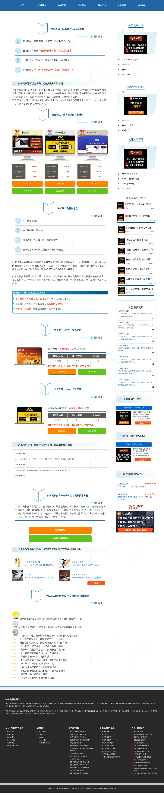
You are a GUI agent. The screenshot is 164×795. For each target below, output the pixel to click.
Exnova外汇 (127, 74)
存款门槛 (62, 5)
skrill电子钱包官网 (140, 760)
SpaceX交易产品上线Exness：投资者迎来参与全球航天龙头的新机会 (42, 470)
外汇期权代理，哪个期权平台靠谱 (145, 773)
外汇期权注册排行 (108, 743)
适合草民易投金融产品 (78, 734)
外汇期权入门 (106, 734)
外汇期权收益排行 (108, 745)
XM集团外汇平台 (13, 745)
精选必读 (142, 5)
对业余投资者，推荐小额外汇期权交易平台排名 (44, 660)
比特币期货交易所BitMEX (111, 757)
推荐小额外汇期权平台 (78, 731)
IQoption (125, 69)
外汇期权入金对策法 (141, 754)
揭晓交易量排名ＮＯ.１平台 (79, 765)
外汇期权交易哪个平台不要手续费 (37, 677)
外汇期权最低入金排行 (109, 748)
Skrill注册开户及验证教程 (142, 757)
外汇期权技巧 (106, 740)
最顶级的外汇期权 (140, 740)
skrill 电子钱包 (128, 184)
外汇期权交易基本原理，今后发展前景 (39, 653)
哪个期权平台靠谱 (76, 743)
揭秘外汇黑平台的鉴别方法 (34, 674)
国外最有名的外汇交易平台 (79, 773)
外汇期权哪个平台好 (33, 230)
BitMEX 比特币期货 (130, 179)
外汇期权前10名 (75, 759)
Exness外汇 (126, 64)
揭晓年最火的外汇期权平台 (143, 734)
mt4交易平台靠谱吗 (140, 765)
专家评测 (122, 5)
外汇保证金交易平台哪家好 (79, 745)
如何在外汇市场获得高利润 (79, 762)
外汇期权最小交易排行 (109, 751)
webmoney (126, 188)
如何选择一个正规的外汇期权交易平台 (41, 240)
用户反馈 (102, 5)
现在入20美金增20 (134, 444)
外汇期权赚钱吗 (30, 221)
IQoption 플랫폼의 (129, 174)
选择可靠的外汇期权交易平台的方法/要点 (43, 249)
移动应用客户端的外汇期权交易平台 (38, 667)
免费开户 (62, 372)
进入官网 (142, 423)
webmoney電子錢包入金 (142, 762)
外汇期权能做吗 (139, 743)
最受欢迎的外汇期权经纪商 (79, 767)
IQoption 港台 (128, 125)
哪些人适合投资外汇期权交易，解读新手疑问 (43, 670)
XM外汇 (125, 130)
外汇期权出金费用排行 (109, 754)
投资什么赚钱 (138, 731)
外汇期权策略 (106, 737)
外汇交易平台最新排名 (141, 751)
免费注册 (27, 184)
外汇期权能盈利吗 (76, 753)
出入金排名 (60, 530)
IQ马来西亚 (11, 743)
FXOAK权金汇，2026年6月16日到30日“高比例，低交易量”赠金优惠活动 (44, 459)
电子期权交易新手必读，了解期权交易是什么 (43, 649)
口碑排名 (42, 5)
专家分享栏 (106, 731)
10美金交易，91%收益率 (134, 408)
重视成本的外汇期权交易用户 (35, 656)
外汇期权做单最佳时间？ (142, 745)
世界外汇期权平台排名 (78, 737)
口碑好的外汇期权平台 (141, 737)
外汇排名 (82, 5)
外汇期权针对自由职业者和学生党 (37, 663)
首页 (22, 5)
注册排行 (96, 583)
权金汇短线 (123, 483)
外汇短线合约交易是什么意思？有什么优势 (42, 646)
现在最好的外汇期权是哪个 (79, 756)
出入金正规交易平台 (77, 770)
